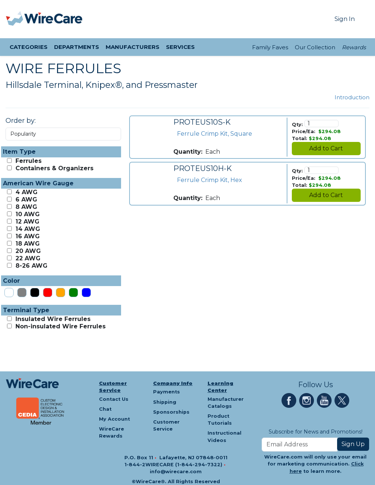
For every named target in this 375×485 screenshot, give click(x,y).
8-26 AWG (30, 265)
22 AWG (27, 258)
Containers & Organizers (53, 168)
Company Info (172, 383)
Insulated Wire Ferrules (52, 318)
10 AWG (27, 214)
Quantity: (187, 151)
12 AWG (26, 221)
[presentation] (15, 19)
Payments (166, 392)
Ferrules (28, 160)
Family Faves (270, 47)
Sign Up (353, 444)
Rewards (354, 47)
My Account (114, 419)
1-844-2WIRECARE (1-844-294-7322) (174, 464)
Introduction (352, 97)
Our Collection (315, 47)
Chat (105, 409)
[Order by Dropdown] (63, 134)
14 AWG (27, 228)
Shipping (164, 402)
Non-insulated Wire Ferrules (60, 326)
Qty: (297, 124)
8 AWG (25, 206)
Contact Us (113, 399)
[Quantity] (321, 123)
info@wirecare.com (176, 471)
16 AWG (27, 236)
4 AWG (26, 192)
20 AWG (27, 250)
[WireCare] (53, 19)
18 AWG (27, 243)
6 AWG (25, 199)
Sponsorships (171, 412)
